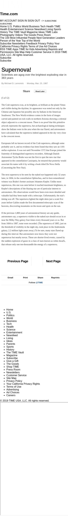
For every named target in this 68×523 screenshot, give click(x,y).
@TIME (39, 286)
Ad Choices (51, 46)
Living (9, 341)
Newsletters (18, 43)
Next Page (53, 261)
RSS (2, 49)
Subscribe (5, 43)
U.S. (8, 316)
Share (26, 91)
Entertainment (14, 336)
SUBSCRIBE (51, 21)
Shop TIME (12, 370)
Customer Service (41, 52)
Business (11, 324)
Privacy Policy (46, 43)
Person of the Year (10, 40)
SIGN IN (22, 20)
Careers (10, 398)
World (9, 321)
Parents (10, 347)
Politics (10, 318)
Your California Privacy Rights (23, 387)
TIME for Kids (26, 49)
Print (24, 281)
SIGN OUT (34, 20)
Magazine (11, 358)
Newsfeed (12, 338)
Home (9, 313)
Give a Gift (12, 364)
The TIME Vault (15, 356)
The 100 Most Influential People (18, 37)
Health (10, 330)
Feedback (31, 43)
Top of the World (31, 40)
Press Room (13, 373)
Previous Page (17, 261)
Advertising (41, 49)
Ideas (9, 344)
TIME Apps (12, 49)
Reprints (54, 281)
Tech (9, 327)
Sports (10, 350)
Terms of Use (35, 46)
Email (9, 281)
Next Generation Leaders (50, 37)
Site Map (20, 52)
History (10, 353)
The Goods (12, 367)
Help (28, 52)
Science (10, 333)
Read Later (40, 91)
